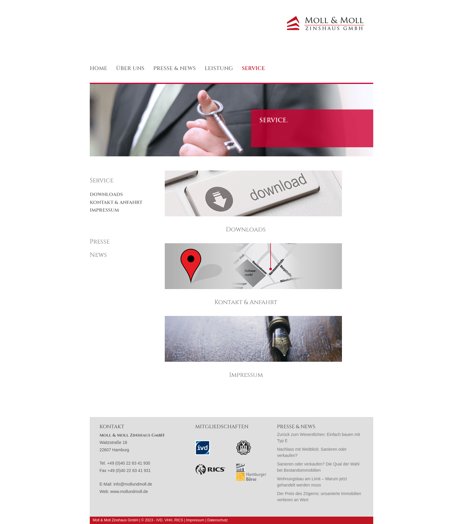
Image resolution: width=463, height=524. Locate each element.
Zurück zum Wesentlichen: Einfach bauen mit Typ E (318, 437)
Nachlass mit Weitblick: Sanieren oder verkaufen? (312, 452)
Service (253, 68)
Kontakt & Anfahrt (116, 202)
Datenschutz (217, 520)
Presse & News (174, 68)
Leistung (219, 68)
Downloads (106, 195)
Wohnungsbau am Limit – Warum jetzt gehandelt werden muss (312, 481)
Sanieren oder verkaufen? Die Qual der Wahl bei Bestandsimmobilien (318, 467)
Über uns (130, 68)
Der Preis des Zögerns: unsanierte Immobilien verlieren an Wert (319, 496)
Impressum (104, 210)
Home (98, 68)
